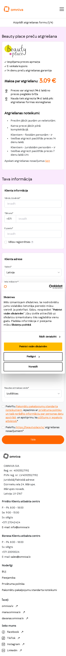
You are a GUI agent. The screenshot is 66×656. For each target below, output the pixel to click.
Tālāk (33, 439)
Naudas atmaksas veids (16, 388)
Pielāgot (33, 356)
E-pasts (8, 228)
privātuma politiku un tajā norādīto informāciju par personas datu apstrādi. (34, 414)
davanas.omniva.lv (15, 618)
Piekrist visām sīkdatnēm (33, 346)
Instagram (13, 644)
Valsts (7, 266)
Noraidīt (33, 366)
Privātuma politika (13, 584)
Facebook (13, 632)
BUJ (4, 571)
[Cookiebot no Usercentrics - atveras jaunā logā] (48, 287)
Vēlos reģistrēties (21, 242)
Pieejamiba (8, 578)
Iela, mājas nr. (11, 282)
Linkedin (12, 650)
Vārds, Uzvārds (12, 198)
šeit (47, 161)
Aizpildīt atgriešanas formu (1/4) (33, 22)
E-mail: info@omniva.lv (16, 527)
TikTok (11, 638)
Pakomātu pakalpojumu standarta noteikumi (29, 590)
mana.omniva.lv (14, 612)
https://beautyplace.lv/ (30, 427)
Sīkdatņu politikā (21, 325)
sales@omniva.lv (21, 557)
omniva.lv (10, 606)
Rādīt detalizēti (48, 336)
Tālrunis (8, 213)
